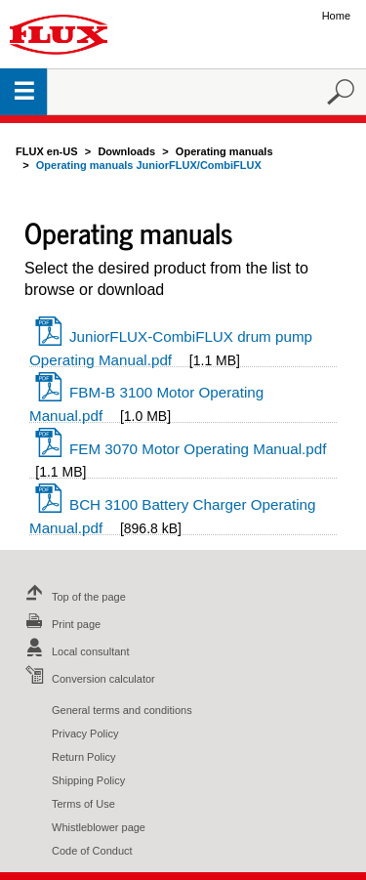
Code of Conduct (92, 851)
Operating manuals (224, 151)
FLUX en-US (47, 151)
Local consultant (75, 651)
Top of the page (73, 597)
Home (336, 15)
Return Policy (83, 757)
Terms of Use (83, 804)
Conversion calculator (87, 679)
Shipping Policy (88, 780)
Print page (60, 624)
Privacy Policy (85, 733)
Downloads (126, 151)
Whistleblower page (98, 827)
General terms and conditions (122, 710)
